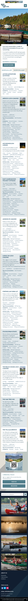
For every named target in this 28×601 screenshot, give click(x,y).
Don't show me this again (19, 599)
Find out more (11, 599)
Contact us (3, 578)
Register (14, 486)
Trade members (4, 577)
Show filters (8, 65)
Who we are (3, 575)
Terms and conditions (5, 595)
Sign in (14, 482)
